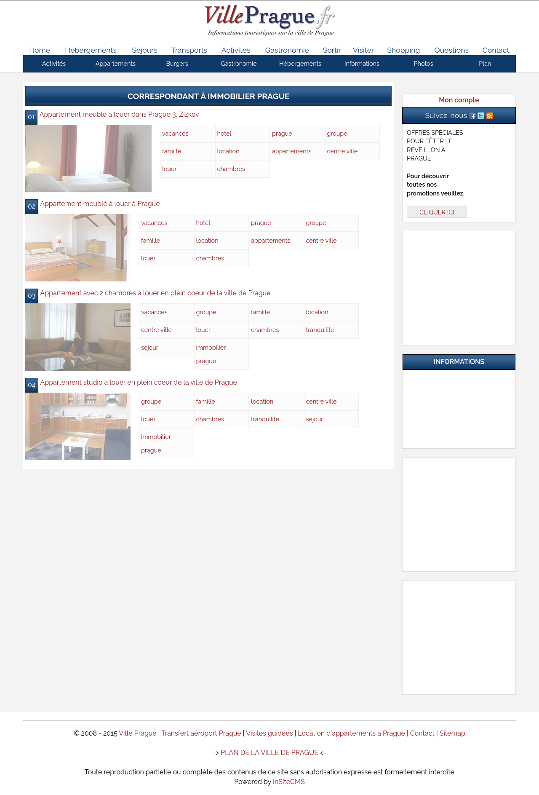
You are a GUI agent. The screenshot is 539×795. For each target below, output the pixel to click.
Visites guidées (269, 733)
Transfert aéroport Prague (201, 733)
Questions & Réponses (464, 401)
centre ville (342, 151)
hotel (224, 133)
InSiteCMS (289, 782)
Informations (361, 63)
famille (171, 151)
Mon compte (459, 100)
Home (39, 50)
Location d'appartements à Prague (351, 733)
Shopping (403, 50)
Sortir (332, 50)
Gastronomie (287, 50)
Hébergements (91, 50)
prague (282, 133)
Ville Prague (138, 733)
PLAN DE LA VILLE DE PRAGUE (269, 753)
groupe (337, 133)
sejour (149, 347)
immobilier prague (211, 354)
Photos (423, 63)
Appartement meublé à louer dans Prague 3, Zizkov (119, 114)
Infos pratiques (464, 384)
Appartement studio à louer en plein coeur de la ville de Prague (138, 382)
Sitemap (452, 733)
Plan (485, 63)
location (228, 151)
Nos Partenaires (464, 417)
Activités (236, 50)
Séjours (144, 50)
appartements (291, 151)
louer (169, 168)
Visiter (363, 50)
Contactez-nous (464, 434)
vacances (175, 133)
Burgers (177, 63)
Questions (451, 50)
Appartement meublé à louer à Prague (100, 204)
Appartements (116, 63)
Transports (189, 50)
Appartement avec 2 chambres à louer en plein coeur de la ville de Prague (155, 293)
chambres (231, 168)
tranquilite (320, 329)
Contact (496, 50)
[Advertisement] (459, 286)
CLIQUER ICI (436, 212)
